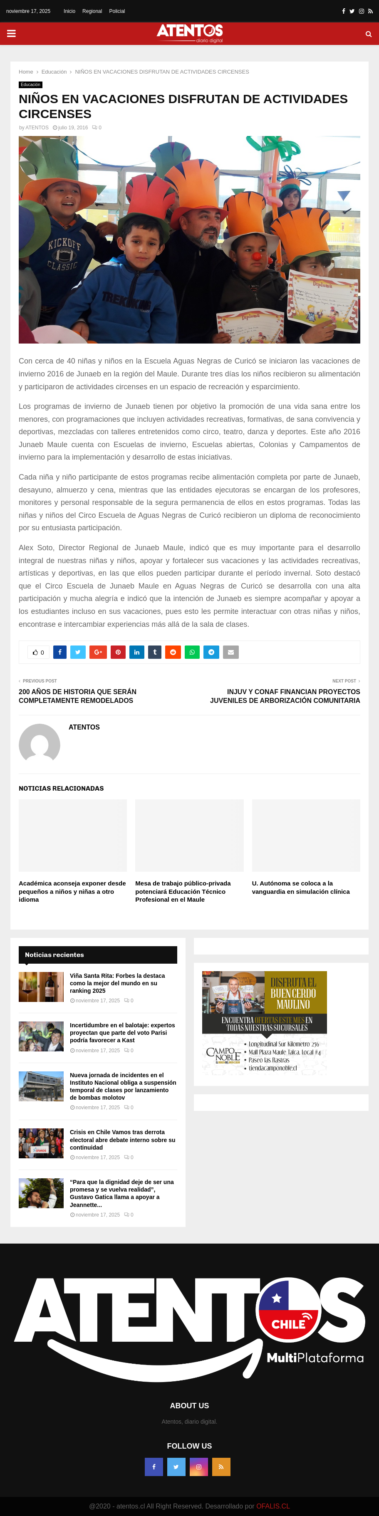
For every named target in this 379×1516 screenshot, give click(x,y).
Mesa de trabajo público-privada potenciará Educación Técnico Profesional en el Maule (182, 891)
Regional (92, 11)
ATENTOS (37, 128)
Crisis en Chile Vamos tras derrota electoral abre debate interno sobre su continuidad (123, 1139)
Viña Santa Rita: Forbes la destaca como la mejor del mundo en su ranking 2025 (117, 983)
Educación (30, 84)
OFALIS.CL (273, 1506)
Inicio (69, 11)
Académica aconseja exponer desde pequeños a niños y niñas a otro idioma (72, 891)
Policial (117, 11)
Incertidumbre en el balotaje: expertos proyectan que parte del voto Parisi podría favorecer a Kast (122, 1033)
